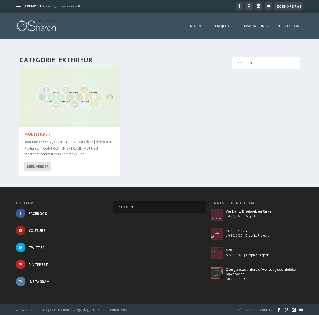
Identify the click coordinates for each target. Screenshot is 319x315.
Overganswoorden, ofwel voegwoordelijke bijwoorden (261, 271)
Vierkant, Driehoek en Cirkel (249, 211)
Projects (223, 25)
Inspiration (254, 25)
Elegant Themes (56, 309)
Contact (266, 309)
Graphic (250, 235)
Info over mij (246, 309)
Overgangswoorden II (63, 6)
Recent (196, 25)
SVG (229, 250)
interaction (288, 25)
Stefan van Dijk (43, 142)
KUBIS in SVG (236, 230)
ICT (246, 278)
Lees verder (38, 166)
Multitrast (37, 134)
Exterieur (86, 142)
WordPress (118, 309)
